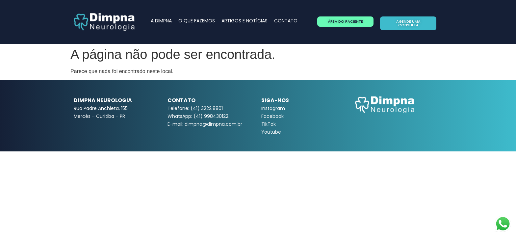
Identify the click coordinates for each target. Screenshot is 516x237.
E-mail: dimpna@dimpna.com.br (205, 124)
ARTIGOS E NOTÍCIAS (244, 20)
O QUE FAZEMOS (196, 20)
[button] (345, 21)
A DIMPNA (161, 20)
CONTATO (285, 20)
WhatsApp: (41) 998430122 (198, 116)
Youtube (271, 132)
